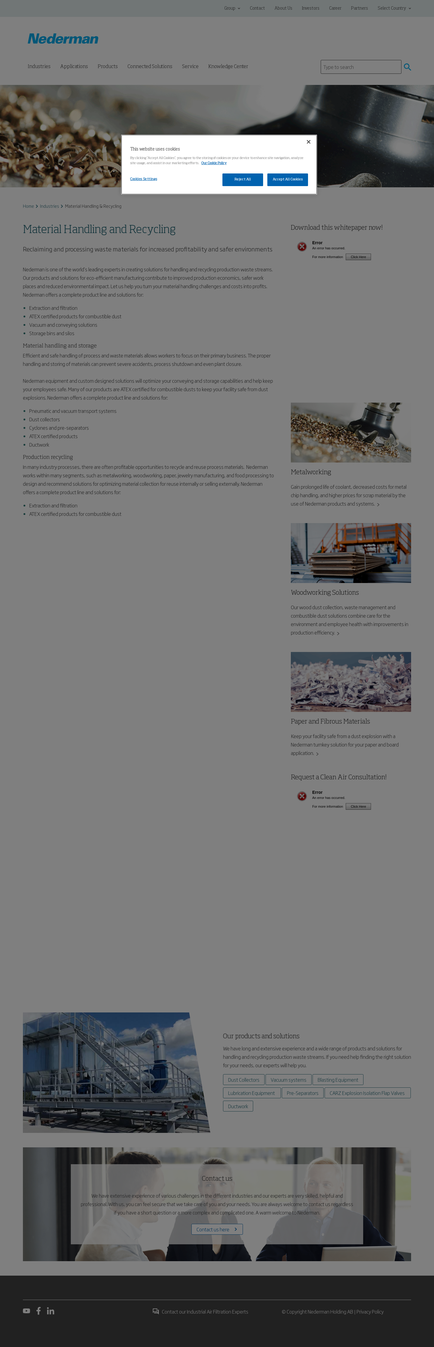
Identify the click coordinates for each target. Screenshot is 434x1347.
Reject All (242, 179)
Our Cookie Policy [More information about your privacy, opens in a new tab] (214, 163)
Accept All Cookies (288, 179)
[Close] (308, 141)
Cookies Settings (143, 179)
